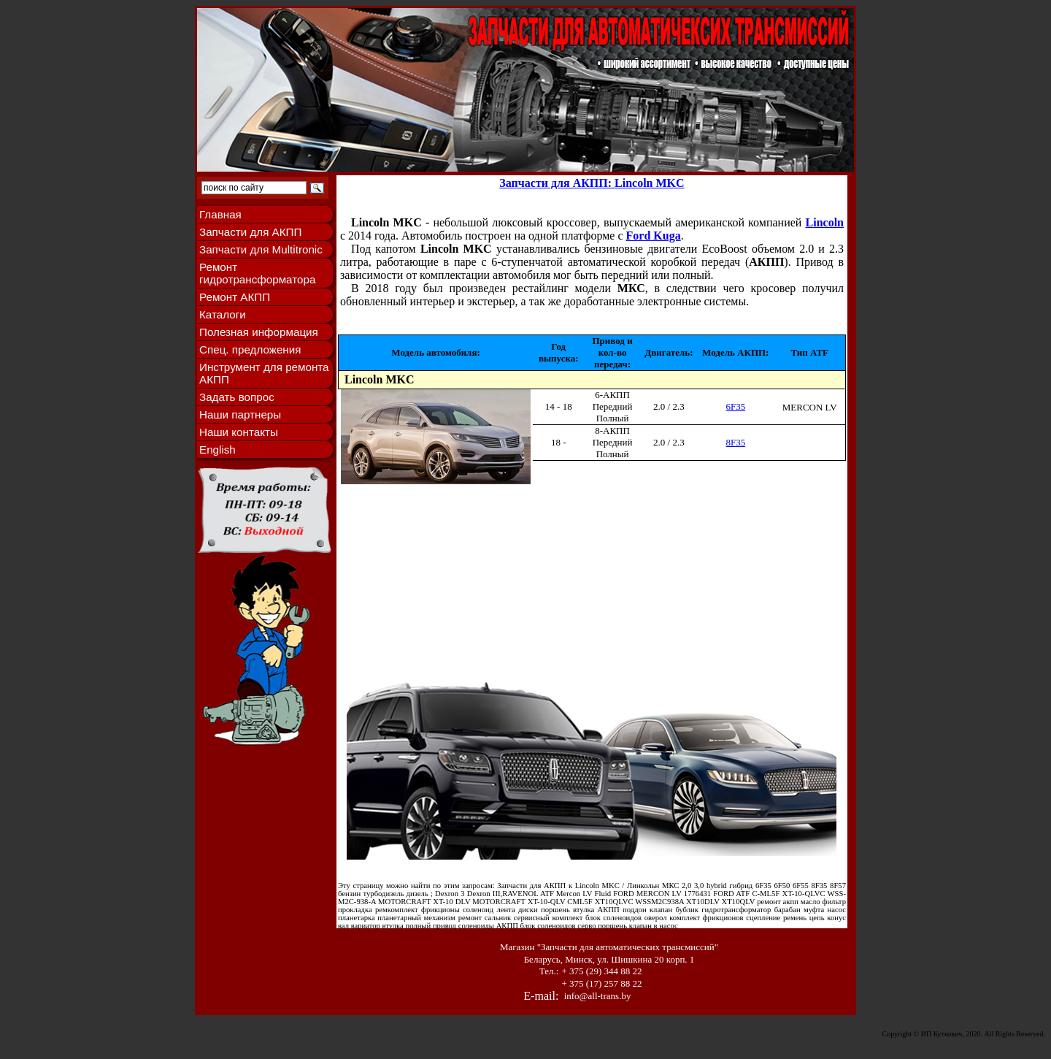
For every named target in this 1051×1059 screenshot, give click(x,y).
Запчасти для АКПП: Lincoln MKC (591, 183)
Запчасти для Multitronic (261, 249)
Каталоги (222, 314)
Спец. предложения (250, 349)
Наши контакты (238, 432)
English (217, 449)
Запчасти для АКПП (250, 232)
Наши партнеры (240, 414)
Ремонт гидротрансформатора (257, 273)
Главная (220, 214)
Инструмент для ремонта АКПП (264, 373)
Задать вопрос (236, 397)
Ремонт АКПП (234, 297)
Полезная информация (258, 332)
